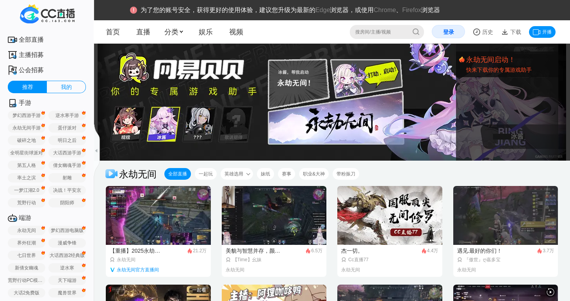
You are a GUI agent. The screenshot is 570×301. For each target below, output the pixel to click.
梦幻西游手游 (26, 115)
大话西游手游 (67, 153)
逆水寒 (67, 268)
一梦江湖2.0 (26, 190)
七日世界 (26, 255)
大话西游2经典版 (67, 255)
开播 (542, 32)
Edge (322, 10)
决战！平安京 (67, 190)
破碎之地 (26, 140)
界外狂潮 (26, 243)
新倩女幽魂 (26, 268)
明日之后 (67, 140)
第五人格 (26, 165)
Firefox (411, 10)
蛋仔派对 (67, 128)
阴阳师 (67, 202)
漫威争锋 (67, 243)
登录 (448, 32)
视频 (236, 32)
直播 (143, 32)
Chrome (385, 10)
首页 (113, 32)
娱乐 (206, 32)
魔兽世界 (67, 293)
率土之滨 (26, 178)
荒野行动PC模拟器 (26, 280)
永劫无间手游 (26, 128)
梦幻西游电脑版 (67, 230)
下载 (515, 32)
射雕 (67, 178)
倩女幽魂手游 (67, 165)
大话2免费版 (27, 293)
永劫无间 (26, 230)
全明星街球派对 (26, 153)
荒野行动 (26, 202)
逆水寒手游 (67, 115)
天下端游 (67, 280)
